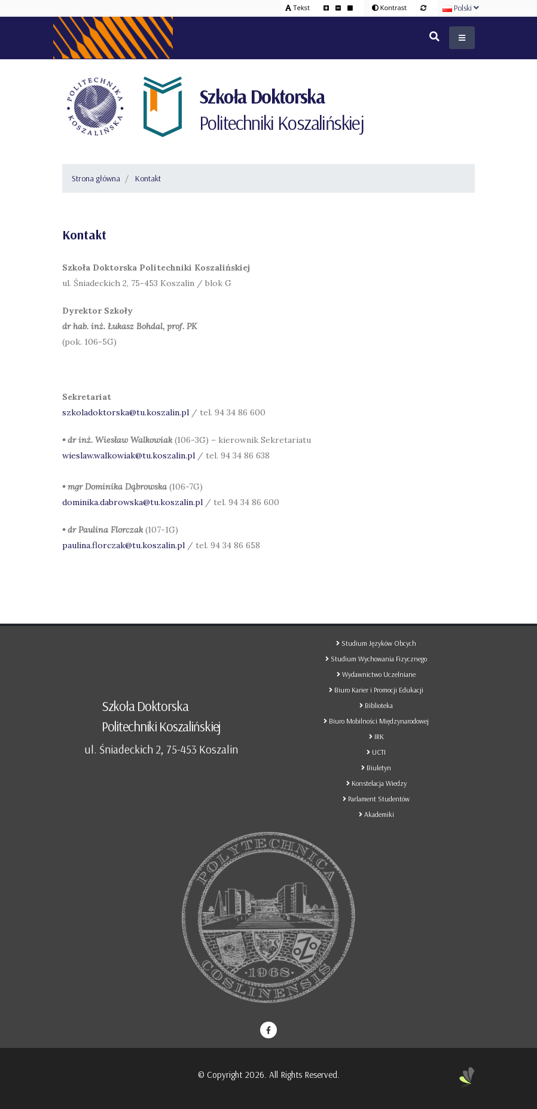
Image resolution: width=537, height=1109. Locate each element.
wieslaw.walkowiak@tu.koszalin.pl (128, 455)
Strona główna (96, 178)
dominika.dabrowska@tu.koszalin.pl (132, 502)
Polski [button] (461, 7)
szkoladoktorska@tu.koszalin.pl (125, 412)
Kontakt (148, 178)
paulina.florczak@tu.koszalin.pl (123, 545)
